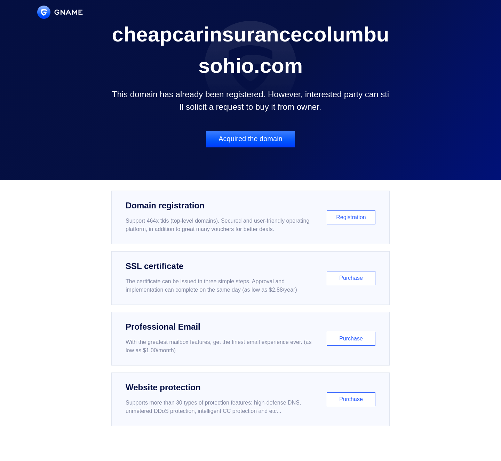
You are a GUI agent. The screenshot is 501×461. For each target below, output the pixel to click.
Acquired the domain (250, 139)
